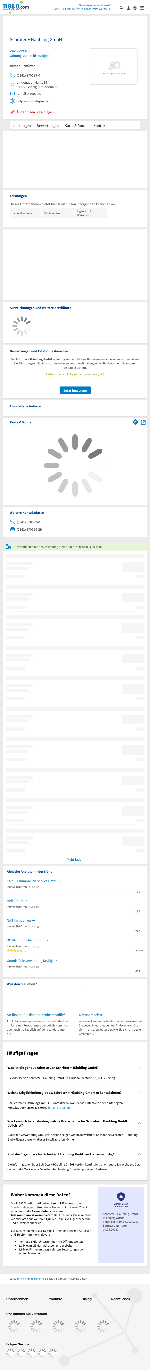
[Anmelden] (130, 7)
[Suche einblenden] (123, 7)
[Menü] (143, 7)
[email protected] (59, 1107)
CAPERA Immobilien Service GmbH (32, 881)
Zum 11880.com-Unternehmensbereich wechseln (81, 9)
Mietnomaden (90, 1014)
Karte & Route (76, 125)
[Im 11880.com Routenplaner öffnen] (135, 421)
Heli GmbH (15, 900)
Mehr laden (75, 859)
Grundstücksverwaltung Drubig (30, 960)
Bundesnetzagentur (24, 1207)
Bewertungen (48, 125)
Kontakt (100, 125)
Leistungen (22, 125)
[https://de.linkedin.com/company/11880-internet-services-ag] (42, 1353)
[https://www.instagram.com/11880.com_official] (21, 1353)
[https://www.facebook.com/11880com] (10, 1353)
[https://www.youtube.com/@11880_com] (52, 1353)
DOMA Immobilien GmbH (25, 940)
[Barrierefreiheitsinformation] (136, 7)
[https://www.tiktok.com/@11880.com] (31, 1353)
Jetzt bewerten (75, 390)
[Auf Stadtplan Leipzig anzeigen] (143, 422)
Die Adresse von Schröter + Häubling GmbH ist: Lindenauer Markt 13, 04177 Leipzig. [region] (61, 1078)
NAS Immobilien (19, 920)
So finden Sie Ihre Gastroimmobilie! (36, 1014)
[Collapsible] (139, 1068)
